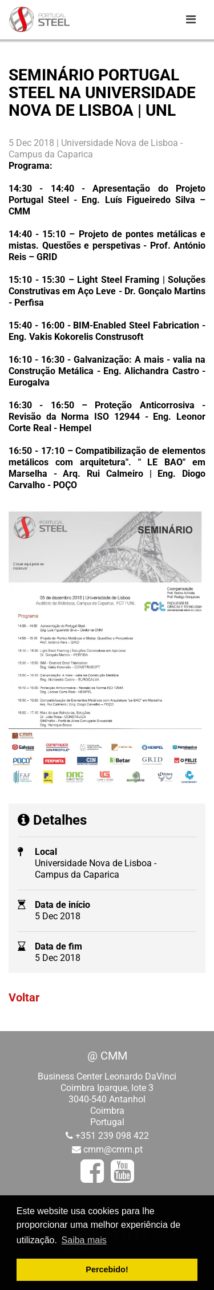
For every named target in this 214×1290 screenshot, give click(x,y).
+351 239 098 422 (112, 1135)
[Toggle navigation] (190, 19)
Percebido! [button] (107, 1269)
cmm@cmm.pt (113, 1149)
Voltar (24, 997)
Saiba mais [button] (84, 1240)
